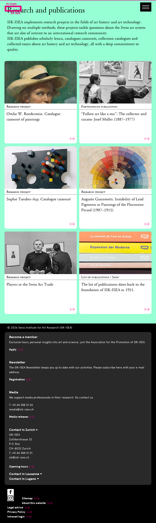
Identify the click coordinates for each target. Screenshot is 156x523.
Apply (16, 349)
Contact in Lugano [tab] (24, 479)
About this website (37, 503)
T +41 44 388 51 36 (21, 405)
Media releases (21, 416)
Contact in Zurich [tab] (23, 430)
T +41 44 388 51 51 (20, 453)
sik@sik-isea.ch (19, 457)
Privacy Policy (19, 512)
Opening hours (21, 466)
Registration (20, 379)
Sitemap (30, 498)
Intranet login (19, 516)
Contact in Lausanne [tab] (25, 474)
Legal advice (18, 507)
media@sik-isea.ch (21, 409)
